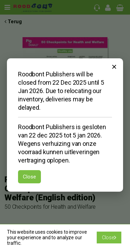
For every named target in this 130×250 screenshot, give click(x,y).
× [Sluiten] (114, 67)
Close (29, 177)
